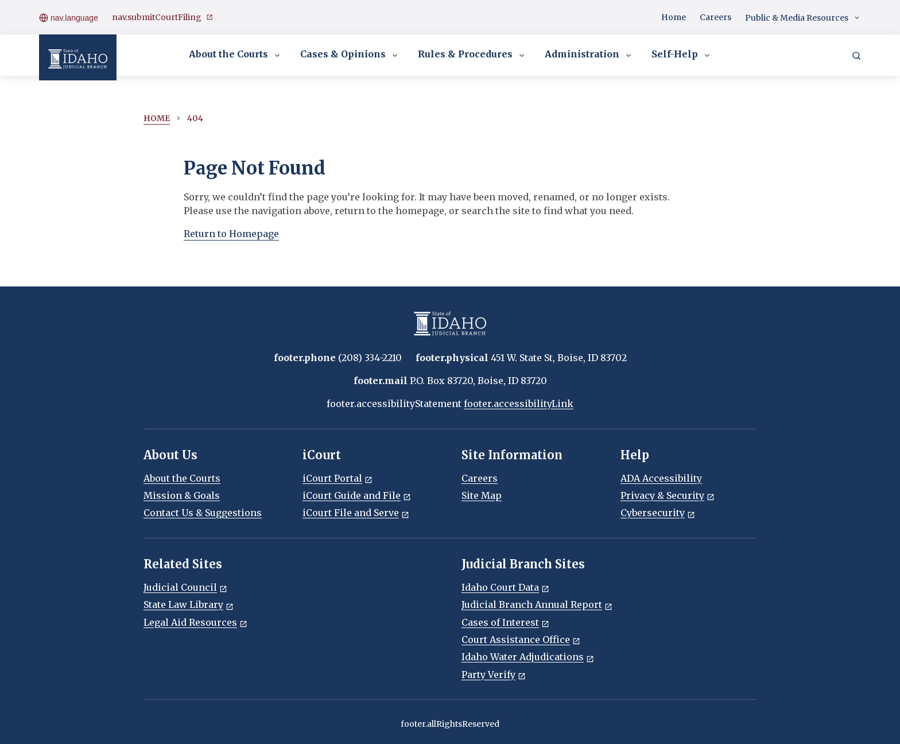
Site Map (481, 495)
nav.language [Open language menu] (68, 17)
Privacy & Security (667, 495)
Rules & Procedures (472, 55)
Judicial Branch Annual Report (536, 604)
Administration (589, 55)
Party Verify (493, 674)
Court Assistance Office (520, 639)
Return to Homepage (231, 233)
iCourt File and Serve (355, 512)
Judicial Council (185, 587)
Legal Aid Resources (195, 622)
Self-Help (681, 55)
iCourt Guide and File (356, 495)
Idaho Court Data (505, 587)
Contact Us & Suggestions (202, 512)
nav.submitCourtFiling (162, 17)
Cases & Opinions (349, 55)
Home (673, 17)
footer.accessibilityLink (518, 403)
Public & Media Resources (803, 18)
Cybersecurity (657, 512)
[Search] (856, 55)
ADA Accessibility (661, 478)
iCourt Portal (337, 478)
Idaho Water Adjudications (527, 656)
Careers (715, 17)
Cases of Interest (505, 622)
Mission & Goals (181, 495)
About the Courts (235, 55)
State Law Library (188, 604)
